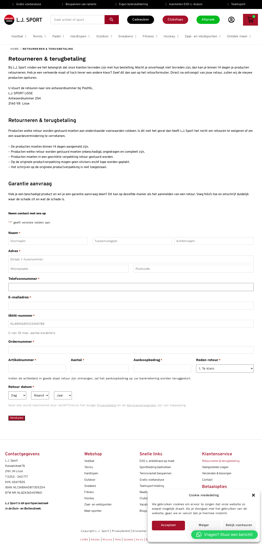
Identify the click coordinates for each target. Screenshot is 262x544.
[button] (253, 495)
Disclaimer (139, 531)
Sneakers (90, 486)
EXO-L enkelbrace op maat (157, 461)
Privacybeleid (121, 531)
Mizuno (108, 539)
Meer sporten (93, 511)
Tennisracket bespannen (156, 473)
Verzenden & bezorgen (216, 473)
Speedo (129, 539)
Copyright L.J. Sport (95, 531)
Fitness (89, 492)
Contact (207, 480)
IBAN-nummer (21, 315)
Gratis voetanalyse (152, 480)
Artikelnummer (22, 360)
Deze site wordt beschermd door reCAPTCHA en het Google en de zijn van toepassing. (97, 405)
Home (14, 48)
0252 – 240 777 (17, 477)
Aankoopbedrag (148, 360)
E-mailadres (19, 297)
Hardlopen (91, 473)
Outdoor (89, 480)
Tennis (88, 467)
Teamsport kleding (152, 486)
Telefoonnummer (23, 279)
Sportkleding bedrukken (155, 467)
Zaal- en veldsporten (98, 504)
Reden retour (208, 360)
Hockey (89, 498)
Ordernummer (21, 341)
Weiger (204, 525)
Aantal (77, 360)
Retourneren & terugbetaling (221, 461)
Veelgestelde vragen (215, 467)
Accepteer (168, 525)
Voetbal (89, 461)
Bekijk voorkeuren (239, 525)
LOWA (84, 539)
